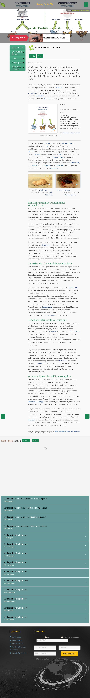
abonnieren (69, 654)
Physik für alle (16, 644)
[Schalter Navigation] (86, 4)
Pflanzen (31, 420)
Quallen (34, 165)
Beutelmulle (43, 190)
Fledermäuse (58, 157)
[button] (73, 38)
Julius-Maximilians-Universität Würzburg (67, 431)
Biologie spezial (18, 62)
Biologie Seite (44, 4)
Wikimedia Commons (70, 195)
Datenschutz (16, 640)
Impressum (15, 637)
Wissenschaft (67, 143)
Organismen (47, 307)
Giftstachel (54, 168)
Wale (60, 154)
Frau (65, 637)
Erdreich (58, 88)
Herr (49, 637)
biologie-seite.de (17, 47)
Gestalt (31, 152)
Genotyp (31, 402)
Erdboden (47, 99)
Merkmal (41, 363)
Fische (37, 154)
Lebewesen (74, 163)
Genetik (40, 56)
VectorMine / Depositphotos (80, 11)
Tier (47, 146)
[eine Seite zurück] (3, 416)
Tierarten (32, 93)
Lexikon (18, 58)
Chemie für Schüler (18, 653)
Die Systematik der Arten (18, 52)
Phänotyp (39, 402)
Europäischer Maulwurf (64, 190)
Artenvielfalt (51, 315)
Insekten (59, 165)
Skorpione (47, 165)
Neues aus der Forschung (18, 67)
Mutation (63, 361)
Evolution (32, 56)
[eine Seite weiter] (87, 416)
